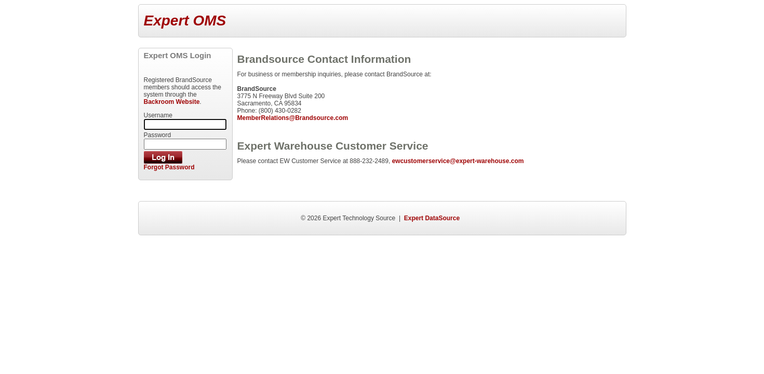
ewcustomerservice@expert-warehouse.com (458, 161)
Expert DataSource (432, 218)
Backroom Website (172, 101)
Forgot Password (169, 167)
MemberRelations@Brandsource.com (292, 118)
